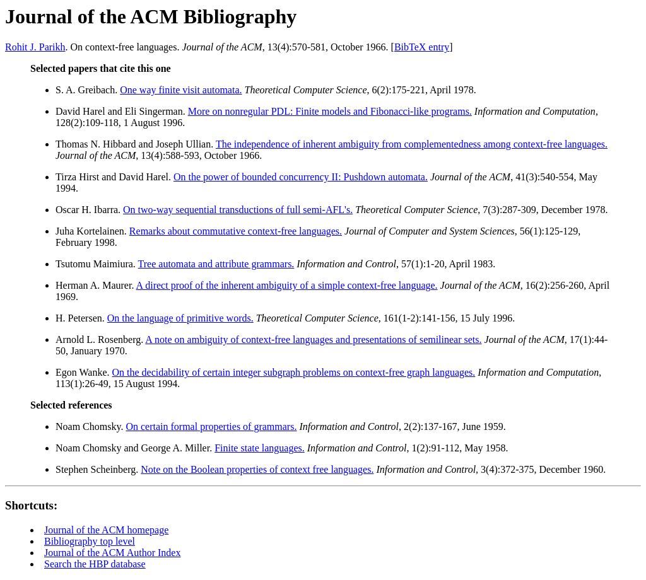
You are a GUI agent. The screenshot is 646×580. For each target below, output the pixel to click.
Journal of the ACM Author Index (112, 552)
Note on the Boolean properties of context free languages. (257, 469)
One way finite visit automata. (181, 89)
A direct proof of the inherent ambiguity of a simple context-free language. (287, 285)
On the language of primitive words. (180, 318)
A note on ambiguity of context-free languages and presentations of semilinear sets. (313, 339)
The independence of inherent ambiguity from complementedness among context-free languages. (412, 144)
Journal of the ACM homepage (106, 530)
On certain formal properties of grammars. (211, 426)
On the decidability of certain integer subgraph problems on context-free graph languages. (294, 372)
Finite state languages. (259, 448)
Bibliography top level (89, 541)
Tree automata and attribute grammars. (216, 263)
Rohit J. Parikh (35, 47)
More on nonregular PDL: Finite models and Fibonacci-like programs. (330, 111)
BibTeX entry (421, 47)
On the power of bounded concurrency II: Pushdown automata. (300, 176)
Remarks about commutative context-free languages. (235, 231)
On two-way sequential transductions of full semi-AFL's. (238, 209)
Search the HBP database (95, 564)
